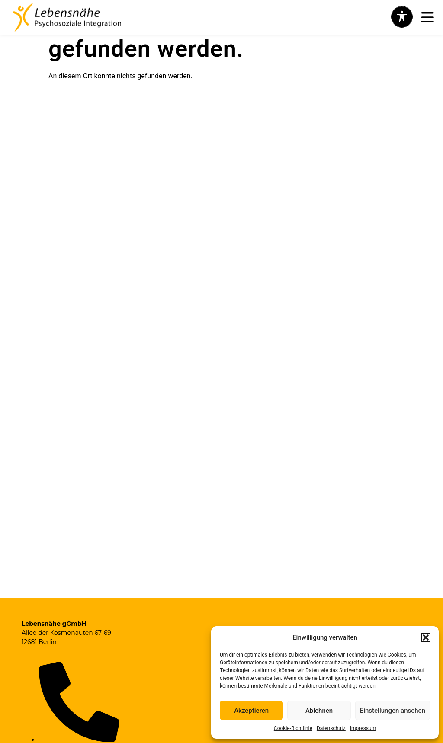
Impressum (363, 728)
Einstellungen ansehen (392, 710)
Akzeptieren (251, 710)
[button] (425, 637)
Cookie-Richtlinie (293, 728)
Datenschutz (331, 728)
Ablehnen (319, 710)
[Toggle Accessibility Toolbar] (402, 16)
